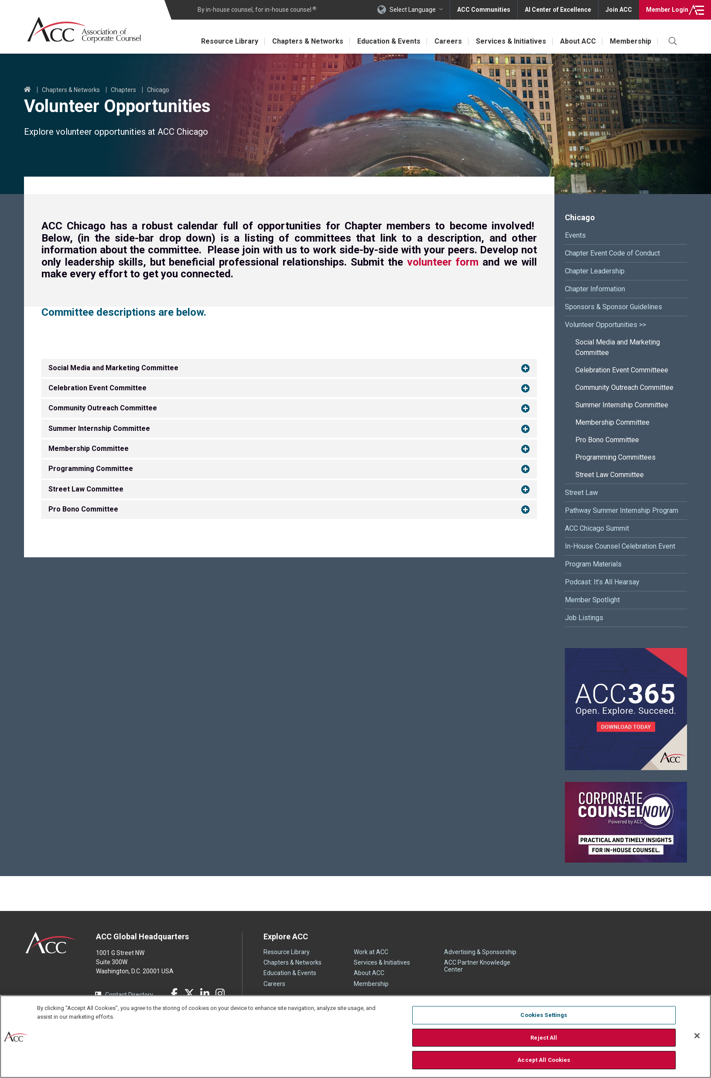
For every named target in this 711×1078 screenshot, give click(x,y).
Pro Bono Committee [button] (83, 509)
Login (667, 9)
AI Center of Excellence (558, 9)
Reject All (543, 1037)
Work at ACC (371, 951)
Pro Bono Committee (607, 440)
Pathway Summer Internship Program (621, 510)
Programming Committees (615, 457)
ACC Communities (483, 9)
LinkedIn (205, 993)
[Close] (697, 1035)
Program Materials (593, 564)
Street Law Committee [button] (85, 489)
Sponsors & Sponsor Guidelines (613, 307)
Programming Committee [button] (90, 468)
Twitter (189, 993)
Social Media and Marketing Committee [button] (113, 367)
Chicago (158, 90)
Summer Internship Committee (621, 405)
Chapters (123, 90)
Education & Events (394, 41)
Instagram (220, 993)
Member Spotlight (592, 600)
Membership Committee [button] (88, 448)
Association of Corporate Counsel (84, 30)
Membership (631, 41)
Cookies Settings (543, 1015)
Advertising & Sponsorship (480, 951)
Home (27, 89)
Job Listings (584, 618)
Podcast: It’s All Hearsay (602, 582)
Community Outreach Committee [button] (102, 408)
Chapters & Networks (314, 41)
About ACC (580, 41)
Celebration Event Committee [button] (97, 388)
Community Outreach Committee (624, 387)
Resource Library (238, 41)
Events (575, 235)
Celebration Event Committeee (621, 370)
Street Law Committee (609, 475)
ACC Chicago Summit (597, 528)
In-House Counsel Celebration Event (620, 546)
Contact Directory (129, 994)
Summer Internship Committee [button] (99, 428)
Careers (452, 41)
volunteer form (443, 262)
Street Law (581, 492)
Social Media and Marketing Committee (617, 347)
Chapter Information (595, 289)
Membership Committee (612, 422)
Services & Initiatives (514, 41)
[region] (355, 1036)
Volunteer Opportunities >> (605, 325)
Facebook (174, 993)
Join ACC (618, 9)
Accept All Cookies (543, 1060)
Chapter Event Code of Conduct (612, 253)
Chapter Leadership (595, 271)
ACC (51, 943)
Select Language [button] (413, 9)
